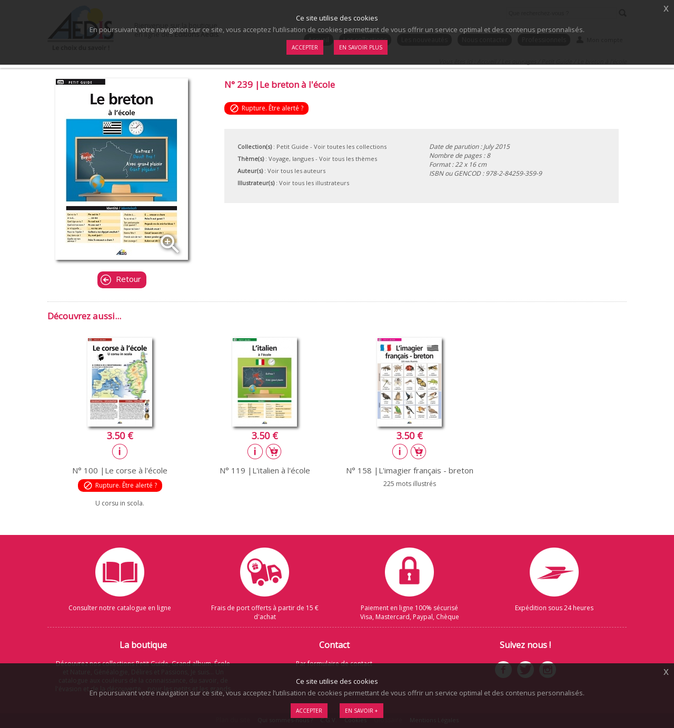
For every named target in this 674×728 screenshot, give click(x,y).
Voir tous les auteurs (296, 171)
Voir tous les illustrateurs (314, 183)
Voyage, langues (291, 159)
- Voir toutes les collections (348, 146)
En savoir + (361, 710)
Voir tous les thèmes (348, 159)
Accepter (309, 710)
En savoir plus (360, 47)
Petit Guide (292, 146)
